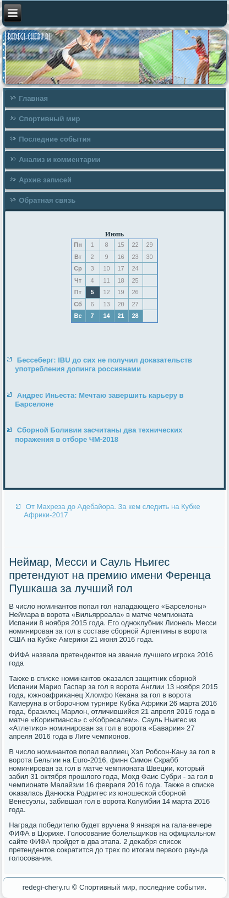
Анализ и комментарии (59, 159)
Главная (33, 98)
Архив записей (45, 180)
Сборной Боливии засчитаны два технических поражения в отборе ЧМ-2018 (98, 434)
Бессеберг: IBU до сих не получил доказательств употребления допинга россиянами (103, 364)
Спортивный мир (49, 119)
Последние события (55, 139)
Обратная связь (47, 200)
